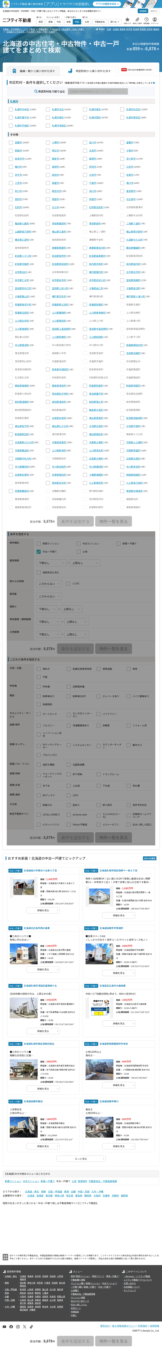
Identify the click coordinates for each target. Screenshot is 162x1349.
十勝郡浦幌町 (96, 474)
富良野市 (131, 191)
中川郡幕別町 (22, 466)
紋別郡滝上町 (96, 401)
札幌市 (14, 101)
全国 (109, 29)
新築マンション (13, 1181)
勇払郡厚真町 (96, 418)
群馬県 (23, 1285)
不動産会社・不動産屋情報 (103, 1181)
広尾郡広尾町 (133, 458)
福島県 (156, 29)
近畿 (73, 1191)
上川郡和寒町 (59, 337)
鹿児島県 (24, 1309)
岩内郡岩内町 (133, 264)
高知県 (38, 1303)
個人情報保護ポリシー (124, 1326)
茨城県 (55, 1282)
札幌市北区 (58, 109)
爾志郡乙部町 (22, 239)
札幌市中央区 (22, 109)
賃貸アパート (98, 1276)
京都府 (115, 1195)
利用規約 (142, 1326)
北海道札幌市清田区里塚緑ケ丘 (40, 985)
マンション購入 (78, 1283)
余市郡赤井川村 (97, 280)
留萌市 (92, 158)
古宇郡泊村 (21, 272)
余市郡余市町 (59, 280)
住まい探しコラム (79, 1304)
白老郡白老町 (59, 418)
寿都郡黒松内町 (97, 247)
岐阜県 (30, 1292)
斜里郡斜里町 (96, 385)
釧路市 (18, 150)
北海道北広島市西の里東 (37, 928)
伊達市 (92, 199)
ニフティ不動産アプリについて (138, 1279)
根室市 (55, 183)
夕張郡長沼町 (133, 288)
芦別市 (92, 166)
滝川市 (129, 183)
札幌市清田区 (59, 125)
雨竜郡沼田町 (22, 312)
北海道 (116, 29)
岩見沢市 (19, 158)
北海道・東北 (32, 1191)
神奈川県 (59, 1195)
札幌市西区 (95, 117)
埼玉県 (69, 1195)
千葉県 (47, 1282)
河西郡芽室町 (133, 450)
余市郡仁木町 (22, 280)
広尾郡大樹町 (96, 458)
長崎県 (38, 1306)
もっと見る (81, 1158)
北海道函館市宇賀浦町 (111, 928)
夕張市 (129, 150)
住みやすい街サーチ (80, 1301)
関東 (43, 1191)
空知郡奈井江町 (23, 288)
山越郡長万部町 (23, 231)
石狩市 (18, 207)
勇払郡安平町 (22, 426)
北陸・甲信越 (55, 1191)
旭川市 (92, 142)
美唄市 (55, 166)
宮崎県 (60, 1306)
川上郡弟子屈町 (134, 483)
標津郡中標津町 (134, 491)
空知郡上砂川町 (60, 288)
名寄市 (129, 174)
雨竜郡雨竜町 (96, 304)
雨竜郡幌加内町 (134, 345)
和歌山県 (61, 1296)
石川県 (53, 1289)
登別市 (18, 199)
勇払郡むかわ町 (60, 426)
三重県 (45, 1292)
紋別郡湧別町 (59, 401)
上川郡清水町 (96, 450)
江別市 (129, 166)
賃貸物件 (82, 1181)
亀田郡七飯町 (22, 223)
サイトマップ (130, 1290)
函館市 (18, 142)
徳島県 (60, 1300)
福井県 (60, 1289)
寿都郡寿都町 (59, 247)
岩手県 (129, 29)
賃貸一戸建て (112, 1276)
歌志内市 (56, 191)
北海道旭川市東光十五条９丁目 (40, 870)
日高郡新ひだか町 (24, 442)
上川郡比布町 (22, 320)
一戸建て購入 (77, 1286)
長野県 (38, 1289)
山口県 (53, 1300)
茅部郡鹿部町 (59, 223)
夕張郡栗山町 (22, 296)
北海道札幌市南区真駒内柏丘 (39, 1043)
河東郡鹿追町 (22, 450)
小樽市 (55, 142)
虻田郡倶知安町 (60, 264)
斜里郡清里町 (133, 385)
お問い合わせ (130, 1283)
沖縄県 (32, 1309)
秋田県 (143, 29)
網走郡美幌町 (22, 385)
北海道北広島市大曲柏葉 (113, 985)
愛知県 (78, 1195)
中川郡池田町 (59, 466)
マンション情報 (78, 1297)
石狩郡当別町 (96, 207)
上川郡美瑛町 (22, 328)
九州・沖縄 (97, 1191)
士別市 (92, 174)
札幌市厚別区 (133, 117)
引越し (74, 1315)
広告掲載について (132, 1286)
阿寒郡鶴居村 (22, 491)
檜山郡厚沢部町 (134, 231)
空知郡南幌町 (133, 280)
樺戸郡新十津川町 (135, 296)
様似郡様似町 (96, 434)
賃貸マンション (83, 1276)
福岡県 (124, 1195)
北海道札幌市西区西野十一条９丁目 (118, 870)
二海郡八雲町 (133, 223)
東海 (66, 1191)
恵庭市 (55, 199)
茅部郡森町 (95, 223)
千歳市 (92, 183)
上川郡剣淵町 (96, 337)
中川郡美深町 (22, 345)
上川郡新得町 (59, 450)
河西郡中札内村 (23, 458)
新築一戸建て (48, 1181)
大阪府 (97, 1195)
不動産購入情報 (78, 1279)
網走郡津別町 (59, 385)
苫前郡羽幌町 (133, 353)
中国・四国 (83, 1191)
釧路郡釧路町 (133, 474)
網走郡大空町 (96, 410)
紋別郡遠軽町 (22, 401)
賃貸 (73, 1276)
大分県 (53, 1306)
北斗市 (55, 207)
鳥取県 (38, 1300)
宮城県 (136, 29)
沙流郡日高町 (96, 426)
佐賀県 (30, 1306)
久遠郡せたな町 (134, 239)
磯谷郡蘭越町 (133, 247)
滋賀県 (45, 1296)
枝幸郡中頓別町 (60, 369)
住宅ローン (76, 1308)
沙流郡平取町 (133, 426)
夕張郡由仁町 (96, 288)
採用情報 (154, 1326)
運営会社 (105, 1326)
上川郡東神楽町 (97, 312)
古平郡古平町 (133, 272)
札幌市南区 (58, 117)
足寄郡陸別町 (59, 474)
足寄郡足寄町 (22, 474)
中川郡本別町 (133, 466)
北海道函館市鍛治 (33, 1101)
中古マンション (31, 1181)
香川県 (23, 1303)
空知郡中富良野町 (98, 328)
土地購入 (75, 1290)
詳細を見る (43, 910)
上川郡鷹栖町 (59, 312)
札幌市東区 (95, 109)
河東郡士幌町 (96, 442)
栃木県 (62, 1282)
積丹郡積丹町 (96, 272)
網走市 (55, 158)
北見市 (92, 150)
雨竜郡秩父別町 (60, 304)
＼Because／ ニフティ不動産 (137, 1276)
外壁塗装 (75, 1311)
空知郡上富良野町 (61, 328)
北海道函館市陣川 (109, 1101)
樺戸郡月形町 (59, 296)
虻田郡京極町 (22, 264)
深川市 (92, 191)
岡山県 (30, 1300)
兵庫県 (106, 1195)
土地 (74, 1181)
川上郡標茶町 (96, 483)
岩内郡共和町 (96, 264)
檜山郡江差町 (59, 231)
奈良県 (53, 1296)
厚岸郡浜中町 (59, 483)
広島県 (23, 1300)
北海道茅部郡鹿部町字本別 (114, 1043)
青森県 (122, 29)
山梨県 (30, 1289)
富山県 (45, 1289)
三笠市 (18, 183)
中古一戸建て (104, 1286)
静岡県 (87, 1195)
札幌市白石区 (133, 109)
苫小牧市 (131, 158)
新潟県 (23, 1289)
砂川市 (18, 191)
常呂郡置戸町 (96, 393)
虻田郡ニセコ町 (23, 256)
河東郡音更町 (59, 442)
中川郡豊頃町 (96, 466)
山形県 (149, 29)
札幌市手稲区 (22, 125)
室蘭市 (129, 142)
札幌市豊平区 (22, 117)
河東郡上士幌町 (134, 442)
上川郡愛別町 (59, 320)
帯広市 (55, 150)
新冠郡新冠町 (22, 434)
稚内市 (18, 166)
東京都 (49, 1195)
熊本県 (45, 1306)
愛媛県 (30, 1303)
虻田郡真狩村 (59, 256)
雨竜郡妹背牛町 (23, 304)
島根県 (45, 1300)
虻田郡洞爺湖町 (134, 418)
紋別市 (55, 174)
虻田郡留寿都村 (97, 256)
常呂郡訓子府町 (60, 393)
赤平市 (18, 174)
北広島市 (131, 199)
